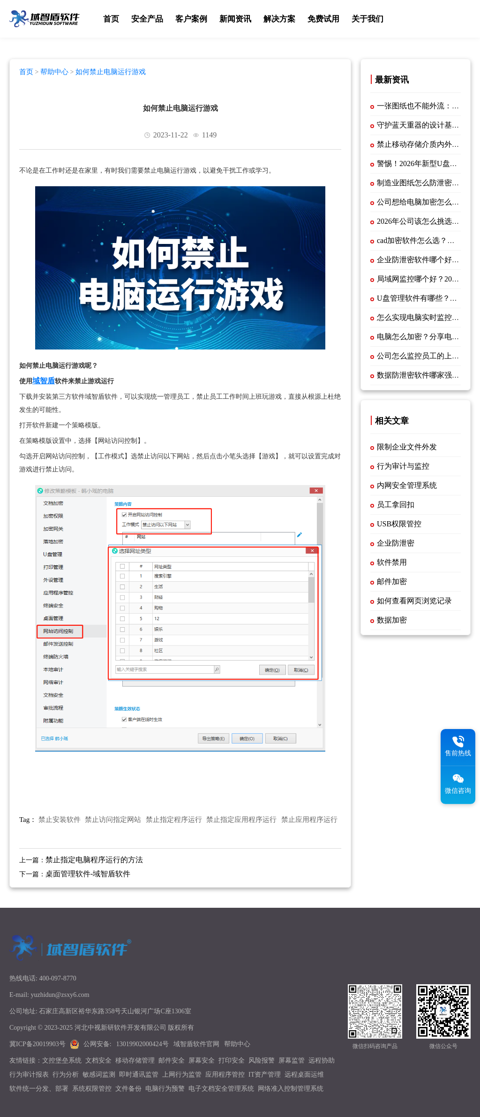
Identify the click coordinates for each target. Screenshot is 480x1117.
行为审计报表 (29, 1074)
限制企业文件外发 (407, 447)
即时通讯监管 (138, 1074)
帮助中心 (54, 72)
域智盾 (43, 381)
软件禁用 (392, 562)
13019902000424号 (142, 1044)
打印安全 (231, 1060)
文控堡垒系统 (62, 1060)
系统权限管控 (92, 1088)
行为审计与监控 (403, 466)
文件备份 (128, 1088)
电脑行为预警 (165, 1088)
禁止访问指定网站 (113, 819)
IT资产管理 (264, 1074)
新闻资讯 (235, 19)
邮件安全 (171, 1060)
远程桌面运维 (304, 1074)
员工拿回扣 (395, 505)
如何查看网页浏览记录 (414, 601)
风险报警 (261, 1060)
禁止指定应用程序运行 (241, 819)
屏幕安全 (201, 1060)
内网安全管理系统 (407, 485)
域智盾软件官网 (196, 1044)
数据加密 (392, 620)
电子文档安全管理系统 (221, 1088)
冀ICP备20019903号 (37, 1044)
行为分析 (65, 1074)
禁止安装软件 (59, 819)
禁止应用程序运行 (309, 819)
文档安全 (98, 1060)
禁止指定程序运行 (174, 819)
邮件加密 (392, 581)
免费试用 (323, 19)
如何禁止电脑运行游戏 (110, 72)
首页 (111, 19)
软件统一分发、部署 (38, 1088)
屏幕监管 (291, 1060)
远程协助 (321, 1060)
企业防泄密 (395, 543)
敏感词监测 (98, 1074)
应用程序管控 (225, 1074)
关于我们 (367, 19)
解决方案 (279, 19)
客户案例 (191, 19)
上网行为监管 (182, 1074)
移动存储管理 (135, 1060)
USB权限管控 (399, 524)
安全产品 (147, 19)
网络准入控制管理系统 (290, 1088)
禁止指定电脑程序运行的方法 (94, 860)
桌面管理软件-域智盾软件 (87, 874)
